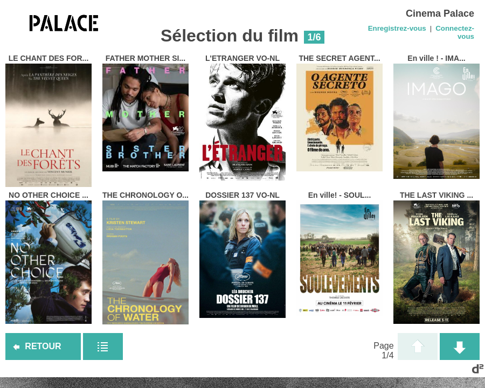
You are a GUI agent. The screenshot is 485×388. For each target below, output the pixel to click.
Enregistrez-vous (397, 28)
